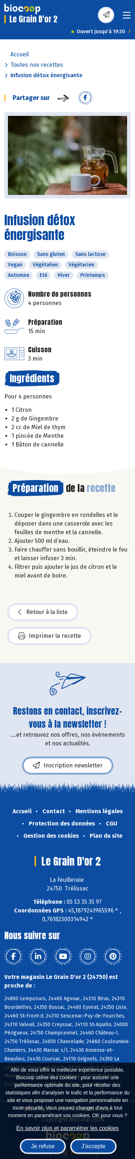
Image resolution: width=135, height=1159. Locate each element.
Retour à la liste (43, 612)
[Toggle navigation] (127, 17)
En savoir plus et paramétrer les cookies (67, 1128)
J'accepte (93, 1146)
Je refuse (43, 1146)
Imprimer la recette (49, 636)
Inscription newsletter (68, 765)
